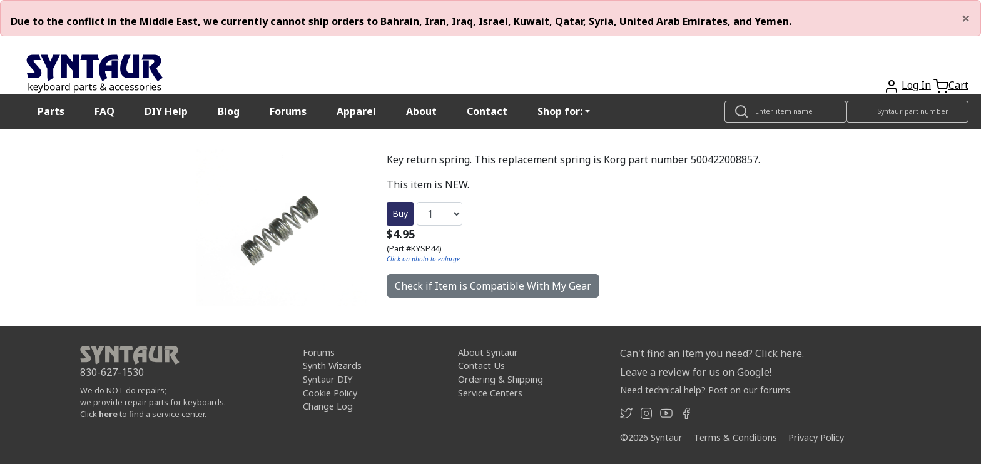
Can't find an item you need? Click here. (712, 353)
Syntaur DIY (327, 379)
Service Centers (490, 392)
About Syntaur (488, 352)
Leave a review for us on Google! (695, 372)
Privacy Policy (816, 437)
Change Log (328, 406)
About (421, 111)
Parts (51, 111)
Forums (288, 111)
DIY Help (166, 111)
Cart (958, 85)
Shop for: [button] (559, 111)
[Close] (966, 18)
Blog (229, 111)
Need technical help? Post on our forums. (706, 390)
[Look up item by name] (785, 112)
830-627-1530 (112, 372)
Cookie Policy (330, 392)
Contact (487, 111)
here (108, 414)
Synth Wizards (332, 365)
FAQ (104, 111)
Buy (400, 213)
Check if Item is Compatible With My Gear (493, 286)
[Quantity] (439, 214)
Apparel (356, 111)
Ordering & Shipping (500, 379)
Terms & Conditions (735, 437)
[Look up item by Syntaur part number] (907, 112)
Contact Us (481, 365)
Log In (916, 85)
